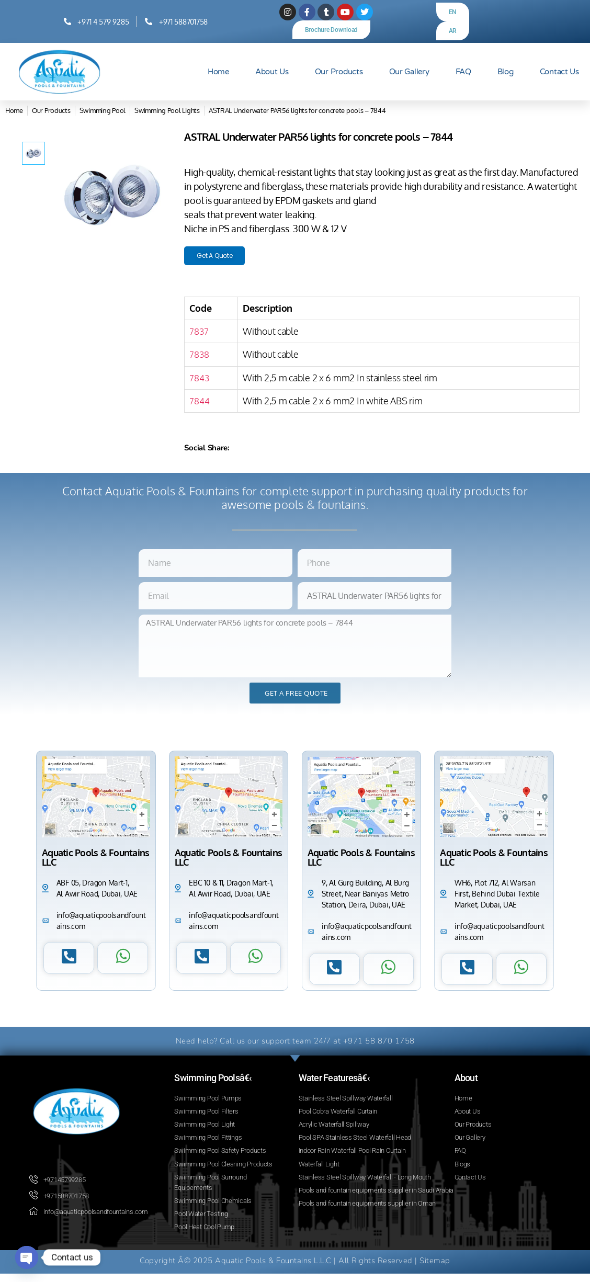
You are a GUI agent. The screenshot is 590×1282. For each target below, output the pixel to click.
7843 (199, 381)
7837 (199, 334)
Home (218, 71)
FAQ (463, 71)
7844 (199, 404)
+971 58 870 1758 (379, 1044)
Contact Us (559, 71)
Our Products (339, 71)
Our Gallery (409, 71)
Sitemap (434, 1269)
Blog (505, 71)
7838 (199, 358)
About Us (272, 71)
